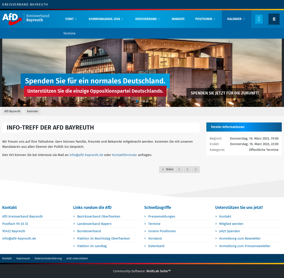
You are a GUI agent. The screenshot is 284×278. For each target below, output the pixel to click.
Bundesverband (89, 231)
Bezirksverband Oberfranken (98, 216)
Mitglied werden (231, 224)
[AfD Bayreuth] (30, 19)
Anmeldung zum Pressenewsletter (244, 246)
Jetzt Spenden (229, 231)
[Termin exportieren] (196, 169)
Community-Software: (142, 271)
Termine (154, 224)
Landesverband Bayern (94, 224)
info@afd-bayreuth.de (86, 155)
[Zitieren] (179, 169)
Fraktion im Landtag (92, 246)
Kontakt (225, 216)
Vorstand (155, 238)
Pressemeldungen (161, 216)
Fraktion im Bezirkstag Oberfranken (103, 238)
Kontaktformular (124, 155)
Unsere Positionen (162, 231)
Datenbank (156, 246)
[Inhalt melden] (187, 169)
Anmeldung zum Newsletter (240, 238)
